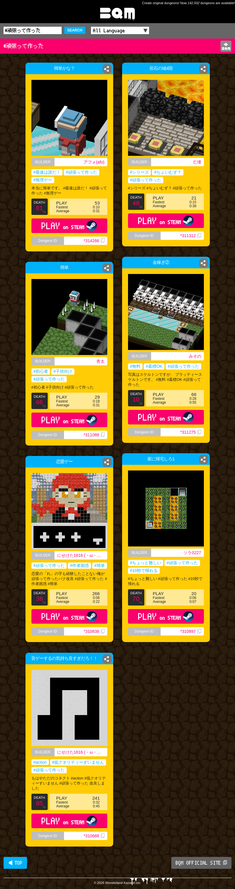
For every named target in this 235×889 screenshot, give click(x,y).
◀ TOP (15, 863)
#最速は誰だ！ (47, 172)
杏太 (100, 361)
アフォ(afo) (94, 162)
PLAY (69, 226)
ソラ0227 (192, 552)
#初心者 (40, 371)
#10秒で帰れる (144, 570)
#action (40, 762)
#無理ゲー (42, 180)
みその (195, 356)
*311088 (94, 434)
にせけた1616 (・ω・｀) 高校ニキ (82, 555)
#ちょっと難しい (146, 562)
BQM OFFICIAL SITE (201, 863)
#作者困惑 (79, 565)
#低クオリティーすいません (78, 762)
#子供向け (62, 371)
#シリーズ (139, 172)
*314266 (94, 240)
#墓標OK (154, 366)
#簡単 (99, 565)
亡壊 (197, 162)
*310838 (94, 631)
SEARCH (74, 30)
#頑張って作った (81, 172)
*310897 (190, 631)
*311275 (190, 432)
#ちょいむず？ (167, 172)
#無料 (135, 366)
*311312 (190, 235)
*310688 (94, 835)
